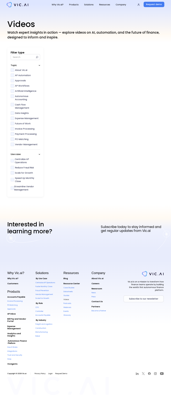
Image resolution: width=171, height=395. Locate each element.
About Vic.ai (98, 278)
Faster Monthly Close (43, 286)
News (94, 292)
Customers (12, 283)
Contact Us (97, 301)
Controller (39, 311)
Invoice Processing (15, 301)
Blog (65, 278)
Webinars (67, 307)
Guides (66, 295)
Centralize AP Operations (45, 282)
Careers (95, 283)
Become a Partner (99, 311)
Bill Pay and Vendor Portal (16, 320)
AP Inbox (11, 313)
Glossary (67, 315)
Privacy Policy (40, 373)
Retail (37, 336)
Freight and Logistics (43, 324)
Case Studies (68, 288)
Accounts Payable (16, 297)
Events (66, 311)
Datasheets (68, 291)
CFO (37, 307)
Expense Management (14, 327)
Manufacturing (41, 332)
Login (50, 373)
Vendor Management (44, 294)
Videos (66, 299)
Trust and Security (14, 355)
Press (94, 296)
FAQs (9, 359)
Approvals (11, 309)
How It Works (12, 347)
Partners (96, 306)
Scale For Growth (42, 298)
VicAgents (12, 364)
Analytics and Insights (14, 334)
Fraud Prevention (42, 290)
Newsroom (97, 288)
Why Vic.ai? (12, 278)
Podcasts (67, 303)
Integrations (12, 351)
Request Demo (61, 373)
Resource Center (71, 283)
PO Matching (12, 305)
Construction (40, 328)
